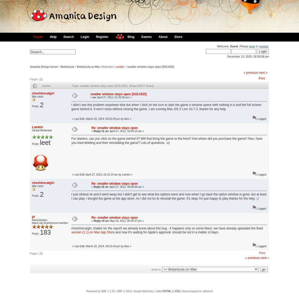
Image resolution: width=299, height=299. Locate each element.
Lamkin (119, 66)
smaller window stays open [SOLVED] (150, 66)
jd (33, 217)
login (252, 46)
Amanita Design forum (44, 66)
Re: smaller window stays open (114, 128)
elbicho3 (208, 291)
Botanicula (67, 66)
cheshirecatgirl (43, 93)
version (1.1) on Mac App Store (93, 232)
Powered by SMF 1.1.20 (100, 291)
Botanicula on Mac (88, 66)
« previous (251, 73)
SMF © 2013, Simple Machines (135, 291)
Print (262, 78)
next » (263, 73)
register (263, 46)
